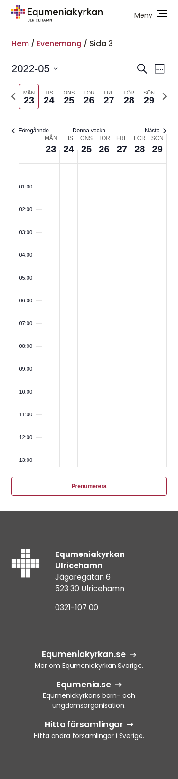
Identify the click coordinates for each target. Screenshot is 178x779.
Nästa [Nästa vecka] (156, 130)
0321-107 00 (76, 607)
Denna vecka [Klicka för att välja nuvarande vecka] (89, 130)
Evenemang (59, 43)
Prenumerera (88, 486)
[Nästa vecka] (164, 96)
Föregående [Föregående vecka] (30, 130)
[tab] (29, 96)
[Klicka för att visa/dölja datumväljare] (34, 68)
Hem (20, 43)
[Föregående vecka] (13, 96)
